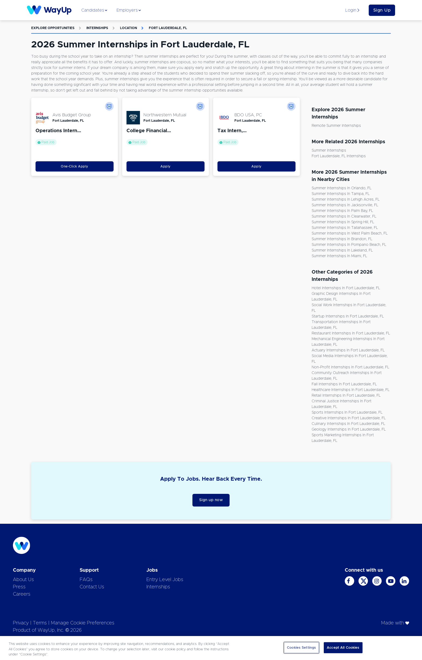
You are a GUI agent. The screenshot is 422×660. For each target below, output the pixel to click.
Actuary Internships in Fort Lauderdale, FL (348, 350)
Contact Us (92, 587)
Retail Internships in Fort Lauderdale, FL (346, 395)
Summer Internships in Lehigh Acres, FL (345, 199)
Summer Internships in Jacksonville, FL (345, 205)
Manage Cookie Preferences (82, 623)
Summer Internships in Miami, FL (339, 256)
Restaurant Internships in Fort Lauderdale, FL (351, 333)
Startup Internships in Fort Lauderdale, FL (348, 316)
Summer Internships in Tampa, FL (341, 194)
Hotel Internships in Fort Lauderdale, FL (346, 288)
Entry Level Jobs (164, 579)
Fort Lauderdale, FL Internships (339, 156)
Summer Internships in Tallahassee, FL (345, 228)
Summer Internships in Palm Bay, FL (342, 211)
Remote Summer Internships (336, 126)
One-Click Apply (74, 166)
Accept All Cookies (343, 647)
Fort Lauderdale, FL (168, 28)
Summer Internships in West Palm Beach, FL (350, 233)
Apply (165, 166)
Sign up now (211, 500)
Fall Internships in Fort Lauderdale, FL (344, 384)
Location (128, 28)
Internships (97, 28)
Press (19, 587)
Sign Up (382, 10)
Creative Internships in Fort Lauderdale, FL (349, 418)
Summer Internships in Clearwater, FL (344, 216)
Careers (21, 594)
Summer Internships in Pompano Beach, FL (349, 245)
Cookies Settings (301, 647)
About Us (23, 579)
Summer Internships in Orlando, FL (341, 188)
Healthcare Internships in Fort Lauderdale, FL (350, 390)
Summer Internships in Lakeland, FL (342, 250)
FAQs (86, 579)
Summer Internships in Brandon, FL (342, 239)
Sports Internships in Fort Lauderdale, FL (347, 412)
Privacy (21, 623)
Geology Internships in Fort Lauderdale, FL (349, 429)
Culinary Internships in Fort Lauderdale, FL (348, 424)
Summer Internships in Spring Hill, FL (343, 222)
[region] (211, 648)
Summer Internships (329, 150)
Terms (40, 623)
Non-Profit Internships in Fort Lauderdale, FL (350, 367)
